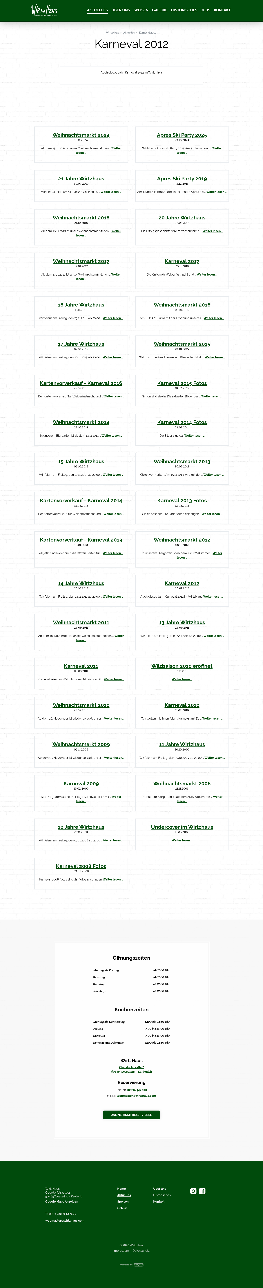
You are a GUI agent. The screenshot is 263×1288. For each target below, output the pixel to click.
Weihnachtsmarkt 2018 (81, 218)
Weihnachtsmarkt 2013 (182, 461)
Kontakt (222, 10)
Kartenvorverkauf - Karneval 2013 (81, 540)
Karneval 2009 (81, 783)
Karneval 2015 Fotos (182, 383)
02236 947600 (137, 1090)
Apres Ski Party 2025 (182, 135)
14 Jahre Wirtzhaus (81, 583)
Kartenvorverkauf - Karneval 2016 (81, 383)
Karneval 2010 (182, 705)
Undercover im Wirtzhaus (182, 827)
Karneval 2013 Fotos (182, 500)
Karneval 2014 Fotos (182, 422)
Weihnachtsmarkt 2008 (182, 783)
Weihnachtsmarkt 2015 (182, 344)
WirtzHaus (112, 32)
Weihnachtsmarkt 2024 (81, 135)
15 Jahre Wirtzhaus (81, 461)
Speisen (141, 10)
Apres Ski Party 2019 (182, 178)
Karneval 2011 (81, 666)
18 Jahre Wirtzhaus (81, 305)
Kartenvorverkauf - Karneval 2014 (81, 500)
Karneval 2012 (147, 32)
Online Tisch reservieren (131, 1115)
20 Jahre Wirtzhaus (182, 218)
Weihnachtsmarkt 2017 (81, 261)
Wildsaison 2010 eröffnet (182, 666)
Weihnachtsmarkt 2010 (81, 705)
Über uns (120, 10)
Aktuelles (97, 10)
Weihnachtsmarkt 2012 (182, 540)
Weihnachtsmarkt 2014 (81, 422)
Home (121, 1188)
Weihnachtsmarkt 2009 (81, 744)
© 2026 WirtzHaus (131, 1245)
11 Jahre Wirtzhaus (182, 744)
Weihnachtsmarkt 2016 (182, 305)
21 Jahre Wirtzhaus (81, 178)
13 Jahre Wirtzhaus (182, 622)
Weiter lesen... (111, 192)
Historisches (184, 10)
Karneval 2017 (182, 261)
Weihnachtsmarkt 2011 (81, 622)
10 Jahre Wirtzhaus (81, 827)
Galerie (159, 10)
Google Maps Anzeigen (61, 1201)
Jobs (205, 10)
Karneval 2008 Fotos (81, 866)
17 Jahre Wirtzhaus (81, 344)
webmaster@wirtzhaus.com (136, 1096)
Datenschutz (141, 1250)
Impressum (121, 1250)
